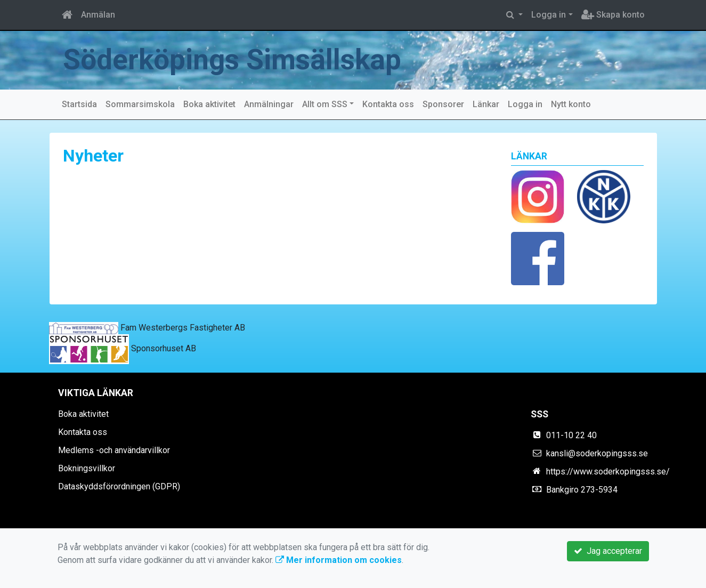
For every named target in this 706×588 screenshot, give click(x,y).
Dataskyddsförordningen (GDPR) (119, 486)
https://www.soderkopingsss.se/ (608, 471)
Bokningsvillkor (86, 468)
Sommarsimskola (140, 104)
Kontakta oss (388, 104)
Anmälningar (269, 104)
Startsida (79, 104)
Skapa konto (613, 15)
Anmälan (98, 15)
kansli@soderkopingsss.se (597, 453)
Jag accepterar (608, 551)
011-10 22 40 (571, 435)
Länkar (486, 104)
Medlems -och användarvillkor (114, 450)
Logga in (548, 15)
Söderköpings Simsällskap (232, 59)
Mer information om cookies (338, 560)
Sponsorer (443, 104)
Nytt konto (571, 104)
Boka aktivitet (209, 104)
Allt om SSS (324, 104)
